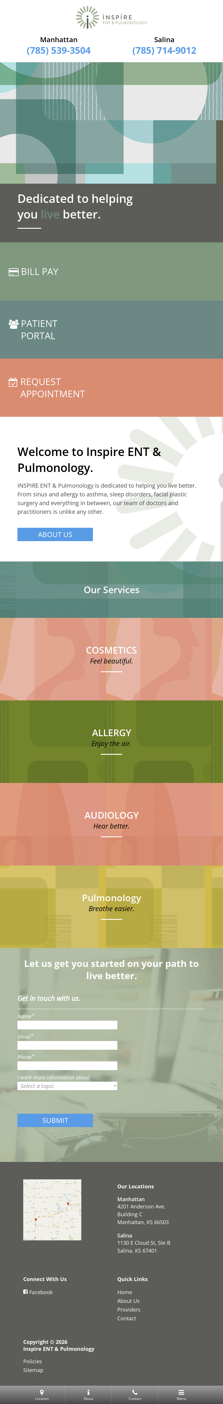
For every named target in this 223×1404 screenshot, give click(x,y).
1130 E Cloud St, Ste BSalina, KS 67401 (143, 1246)
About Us (128, 1300)
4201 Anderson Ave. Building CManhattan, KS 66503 (143, 1214)
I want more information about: (54, 1077)
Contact (126, 1318)
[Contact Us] (52, 1209)
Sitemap (33, 1370)
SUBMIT (55, 1120)
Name (25, 1016)
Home (124, 1292)
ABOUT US (55, 534)
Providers (129, 1309)
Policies (32, 1361)
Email (25, 1036)
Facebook (38, 1292)
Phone (26, 1057)
